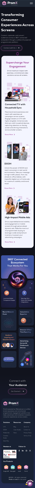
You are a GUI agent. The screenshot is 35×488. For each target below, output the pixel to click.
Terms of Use (27, 444)
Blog (15, 435)
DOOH (5, 438)
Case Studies (17, 438)
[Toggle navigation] (31, 3)
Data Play (6, 449)
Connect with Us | (11, 48)
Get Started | (17, 400)
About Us (26, 435)
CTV (4, 435)
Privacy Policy (28, 441)
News (15, 441)
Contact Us (27, 438)
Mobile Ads (6, 441)
